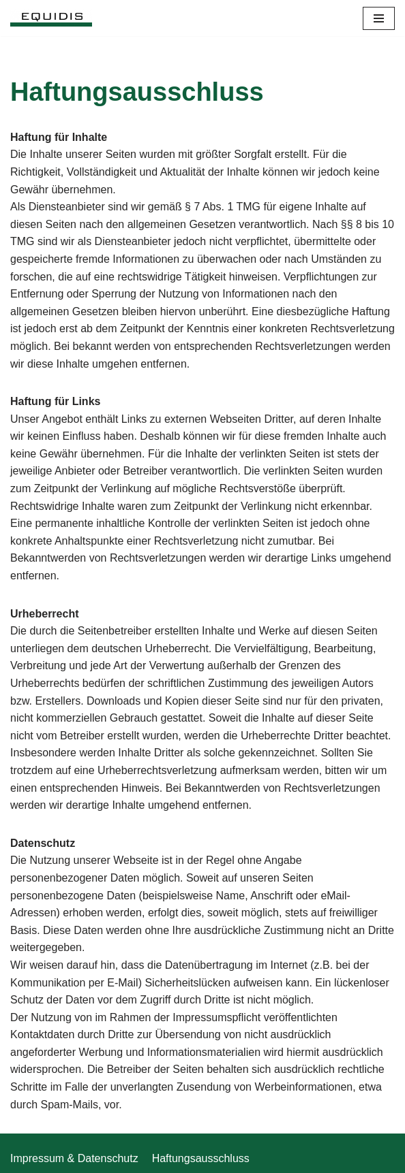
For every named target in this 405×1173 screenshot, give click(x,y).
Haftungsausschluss (201, 1158)
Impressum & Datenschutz (74, 1158)
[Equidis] (51, 18)
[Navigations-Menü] (379, 18)
